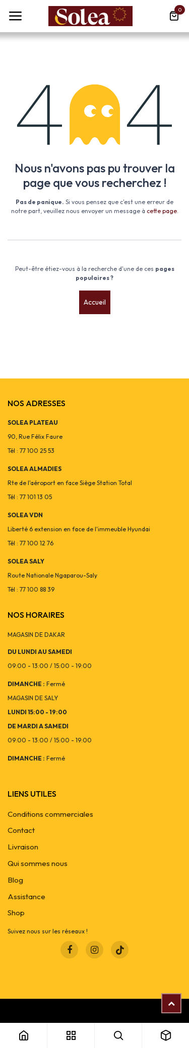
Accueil (95, 302)
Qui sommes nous (38, 863)
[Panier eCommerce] (173, 16)
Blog (15, 880)
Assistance (26, 896)
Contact (21, 830)
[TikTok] (120, 950)
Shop (16, 912)
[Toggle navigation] (15, 16)
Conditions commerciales (50, 814)
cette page (162, 211)
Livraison (23, 846)
